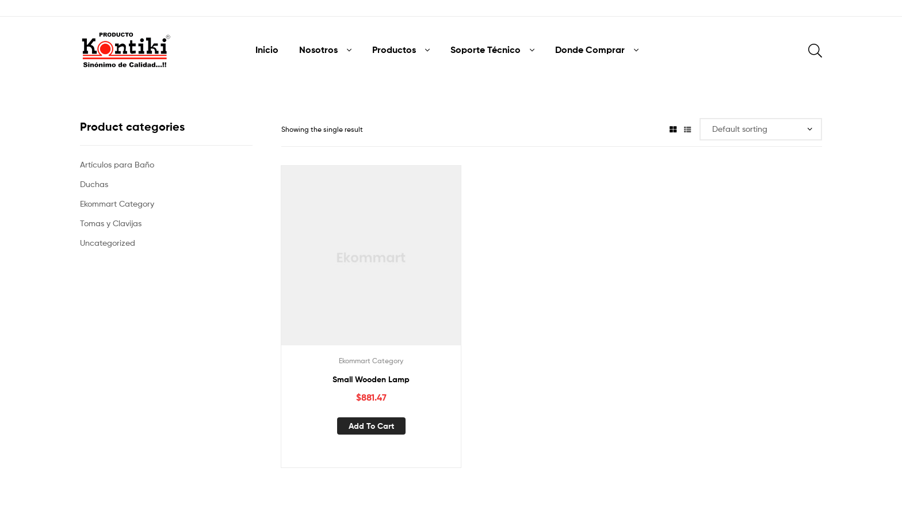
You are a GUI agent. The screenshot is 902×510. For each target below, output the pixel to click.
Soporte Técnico (485, 49)
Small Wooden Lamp (371, 379)
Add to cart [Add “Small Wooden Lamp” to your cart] (371, 426)
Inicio (266, 49)
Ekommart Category (371, 360)
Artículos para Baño (117, 164)
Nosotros (318, 49)
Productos (394, 49)
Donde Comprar (590, 49)
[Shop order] (761, 129)
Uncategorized (107, 243)
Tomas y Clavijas (111, 223)
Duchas (94, 184)
